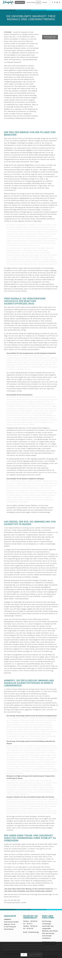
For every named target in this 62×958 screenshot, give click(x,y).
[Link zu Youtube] (57, 2)
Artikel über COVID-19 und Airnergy (41, 670)
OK (24, 954)
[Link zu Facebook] (52, 2)
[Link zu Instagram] (55, 2)
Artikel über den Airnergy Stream (29, 689)
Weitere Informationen (35, 954)
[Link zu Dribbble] (59, 2)
